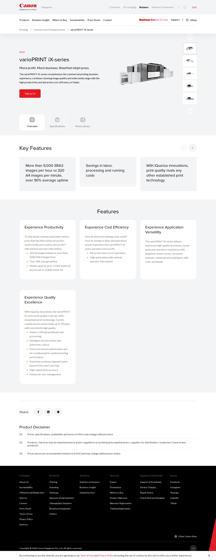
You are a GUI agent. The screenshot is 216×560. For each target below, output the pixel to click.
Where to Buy (59, 19)
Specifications (57, 126)
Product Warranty (118, 498)
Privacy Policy (26, 519)
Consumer (115, 7)
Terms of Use (25, 514)
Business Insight (40, 19)
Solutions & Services (90, 482)
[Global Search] (185, 7)
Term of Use (86, 555)
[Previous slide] (190, 111)
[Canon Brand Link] (27, 7)
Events (113, 482)
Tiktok (173, 503)
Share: (24, 412)
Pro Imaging (130, 7)
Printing (53, 482)
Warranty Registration (121, 503)
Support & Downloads (150, 482)
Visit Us (23, 498)
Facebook (175, 482)
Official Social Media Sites (31, 492)
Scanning (54, 487)
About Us (24, 482)
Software (54, 492)
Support (175, 19)
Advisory (23, 524)
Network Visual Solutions (62, 498)
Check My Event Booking (152, 498)
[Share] (38, 412)
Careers (23, 503)
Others (53, 514)
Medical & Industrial (162, 7)
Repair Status (146, 492)
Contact (107, 19)
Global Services (87, 492)
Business (144, 7)
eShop (191, 19)
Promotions (115, 487)
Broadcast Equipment (60, 508)
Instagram (175, 487)
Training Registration (120, 508)
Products (24, 19)
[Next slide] (190, 37)
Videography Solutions (61, 503)
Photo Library (82, 126)
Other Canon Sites (187, 536)
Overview (32, 126)
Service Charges (148, 487)
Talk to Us (30, 93)
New (22, 52)
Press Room (93, 19)
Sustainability (77, 19)
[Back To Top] (193, 548)
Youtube (174, 492)
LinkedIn (174, 498)
